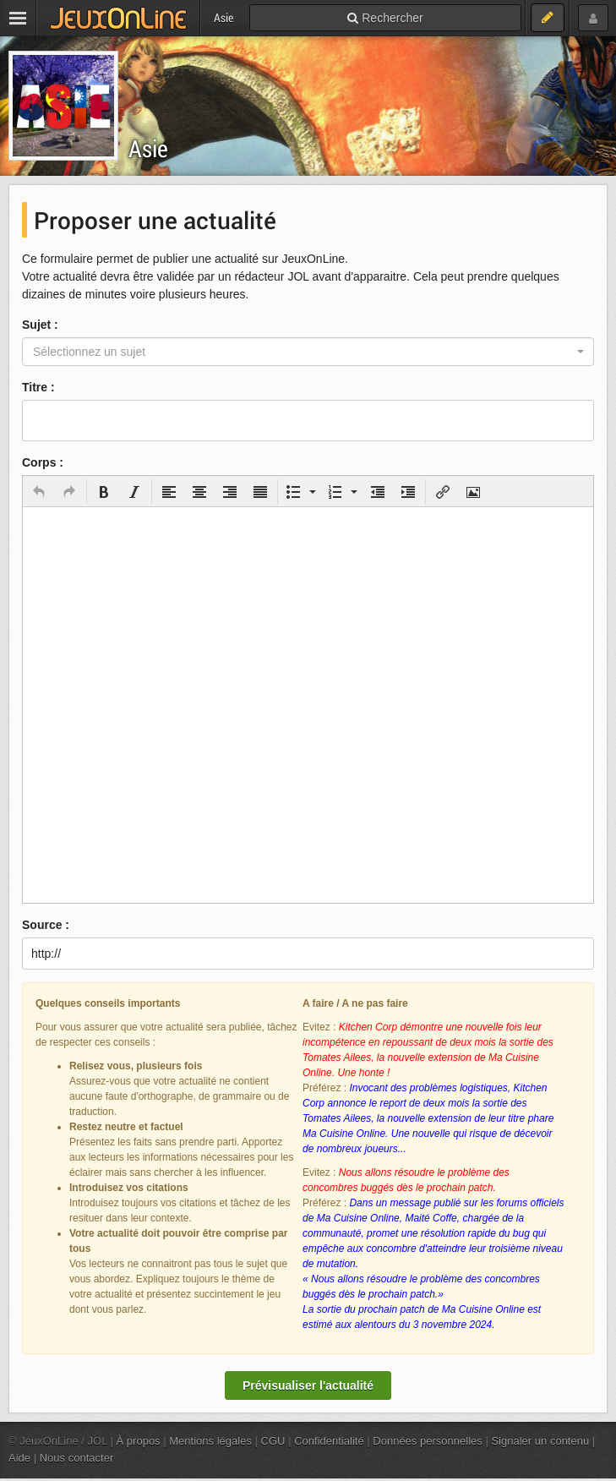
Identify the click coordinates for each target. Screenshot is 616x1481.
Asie (148, 148)
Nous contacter (77, 1457)
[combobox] (308, 351)
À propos (139, 1441)
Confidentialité (329, 1441)
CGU (273, 1441)
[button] (39, 492)
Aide (19, 1457)
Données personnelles (427, 1441)
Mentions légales (210, 1441)
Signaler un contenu (540, 1441)
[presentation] (38, 492)
